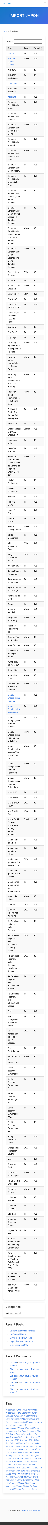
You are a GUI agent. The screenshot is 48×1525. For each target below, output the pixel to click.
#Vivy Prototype (19, 1477)
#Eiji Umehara (28, 1422)
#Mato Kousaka (32, 1443)
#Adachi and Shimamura (16, 1410)
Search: (10, 41)
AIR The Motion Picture (11, 61)
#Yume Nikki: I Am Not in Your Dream (22, 1489)
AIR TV (11, 53)
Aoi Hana (12, 97)
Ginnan (13, 1369)
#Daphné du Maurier (20, 1419)
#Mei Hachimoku (13, 1446)
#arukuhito (32, 1410)
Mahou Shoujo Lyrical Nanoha (14, 698)
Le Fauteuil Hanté (18, 1334)
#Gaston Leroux (17, 1425)
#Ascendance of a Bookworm (18, 1413)
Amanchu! (12, 83)
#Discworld (34, 1419)
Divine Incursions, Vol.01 (21, 1338)
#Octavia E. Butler (20, 1452)
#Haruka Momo (24, 1428)
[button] (44, 3)
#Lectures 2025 (12, 1440)
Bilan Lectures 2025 (19, 1345)
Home (5, 31)
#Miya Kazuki (22, 1449)
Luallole (13, 1362)
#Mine (13, 1449)
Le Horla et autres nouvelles (22, 1331)
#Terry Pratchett (22, 1458)
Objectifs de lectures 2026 (22, 1341)
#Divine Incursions (14, 1422)
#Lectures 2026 (26, 1440)
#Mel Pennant (27, 1446)
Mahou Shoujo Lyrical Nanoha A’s (14, 709)
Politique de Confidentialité (31, 1511)
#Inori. (8, 1437)
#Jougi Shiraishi (33, 1437)
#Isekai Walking (18, 1437)
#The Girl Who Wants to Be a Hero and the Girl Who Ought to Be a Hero (24, 1461)
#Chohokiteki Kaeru (22, 1416)
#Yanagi (18, 1486)
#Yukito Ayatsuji (30, 1486)
